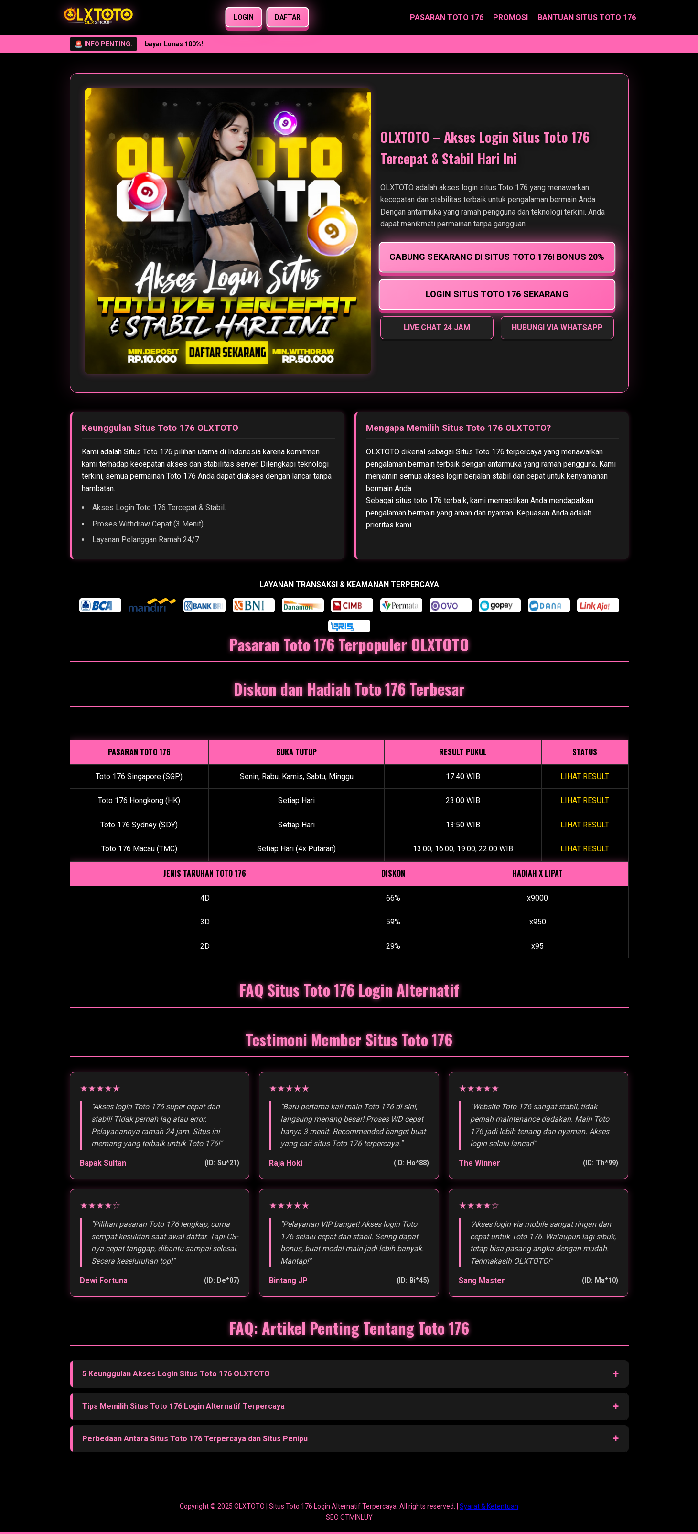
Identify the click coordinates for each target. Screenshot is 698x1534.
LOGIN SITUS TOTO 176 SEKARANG (497, 294)
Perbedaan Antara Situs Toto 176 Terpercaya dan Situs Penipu (195, 1438)
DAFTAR (287, 17)
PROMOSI (510, 17)
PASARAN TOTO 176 (446, 17)
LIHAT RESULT (584, 776)
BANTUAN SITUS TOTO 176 (586, 17)
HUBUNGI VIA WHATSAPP (557, 327)
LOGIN (244, 17)
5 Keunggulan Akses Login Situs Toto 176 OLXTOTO (176, 1373)
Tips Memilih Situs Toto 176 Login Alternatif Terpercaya (183, 1406)
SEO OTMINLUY (349, 1517)
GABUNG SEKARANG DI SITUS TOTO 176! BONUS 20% (497, 257)
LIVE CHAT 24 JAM (437, 327)
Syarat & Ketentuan (489, 1506)
